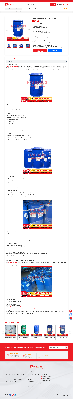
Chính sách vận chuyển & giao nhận (34, 382)
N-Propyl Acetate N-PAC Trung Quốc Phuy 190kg (62, 338)
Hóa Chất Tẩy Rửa (45, 383)
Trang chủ (28, 8)
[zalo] (15, 395)
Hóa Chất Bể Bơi (45, 382)
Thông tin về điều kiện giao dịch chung (34, 375)
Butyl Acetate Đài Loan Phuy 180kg (36, 338)
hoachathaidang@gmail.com (14, 305)
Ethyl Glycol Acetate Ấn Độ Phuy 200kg (49, 338)
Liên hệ (59, 8)
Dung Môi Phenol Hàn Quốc (10, 337)
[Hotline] (71, 311)
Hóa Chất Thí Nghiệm (46, 378)
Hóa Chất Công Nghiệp (46, 374)
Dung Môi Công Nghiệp (46, 376)
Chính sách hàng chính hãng (33, 386)
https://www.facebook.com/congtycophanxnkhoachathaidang (22, 308)
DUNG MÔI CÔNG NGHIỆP (16, 11)
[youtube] (66, 8)
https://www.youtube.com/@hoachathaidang (18, 306)
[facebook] (64, 8)
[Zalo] (71, 315)
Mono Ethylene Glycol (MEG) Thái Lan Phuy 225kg (23, 338)
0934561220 (20, 379)
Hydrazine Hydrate (18, 107)
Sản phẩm (44, 8)
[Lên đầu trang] (71, 318)
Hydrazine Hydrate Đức (13, 262)
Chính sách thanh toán (32, 381)
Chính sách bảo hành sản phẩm (34, 384)
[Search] (53, 4)
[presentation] (7, 30)
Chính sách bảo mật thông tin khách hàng (33, 378)
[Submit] (66, 347)
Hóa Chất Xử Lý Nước (46, 380)
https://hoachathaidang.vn (14, 303)
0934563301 (14, 379)
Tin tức (52, 8)
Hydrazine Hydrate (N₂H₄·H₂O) (12, 66)
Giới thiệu (36, 8)
